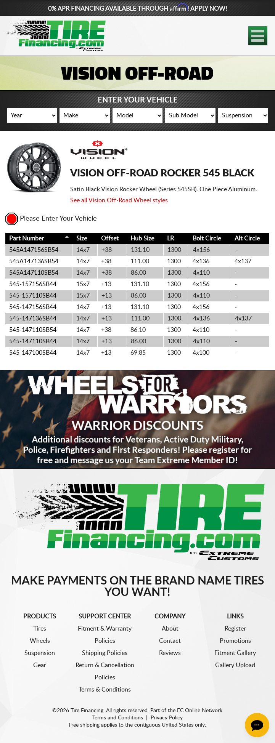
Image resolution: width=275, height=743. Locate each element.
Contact (170, 641)
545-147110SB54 (32, 330)
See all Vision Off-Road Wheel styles (119, 200)
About (170, 629)
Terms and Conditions (117, 718)
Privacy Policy (167, 718)
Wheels (40, 641)
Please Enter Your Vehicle (51, 218)
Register (235, 629)
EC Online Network (199, 710)
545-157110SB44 (32, 296)
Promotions (235, 641)
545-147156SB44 (32, 307)
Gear (39, 665)
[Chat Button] (257, 725)
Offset (110, 238)
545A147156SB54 (33, 250)
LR (170, 238)
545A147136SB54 (33, 261)
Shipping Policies (104, 653)
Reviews (170, 653)
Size (81, 238)
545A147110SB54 (33, 273)
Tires (39, 629)
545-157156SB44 (32, 284)
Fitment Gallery (235, 653)
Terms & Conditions (105, 690)
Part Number (26, 238)
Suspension (39, 653)
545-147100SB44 (32, 353)
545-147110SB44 (32, 341)
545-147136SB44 (32, 318)
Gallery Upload (235, 665)
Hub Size (142, 238)
